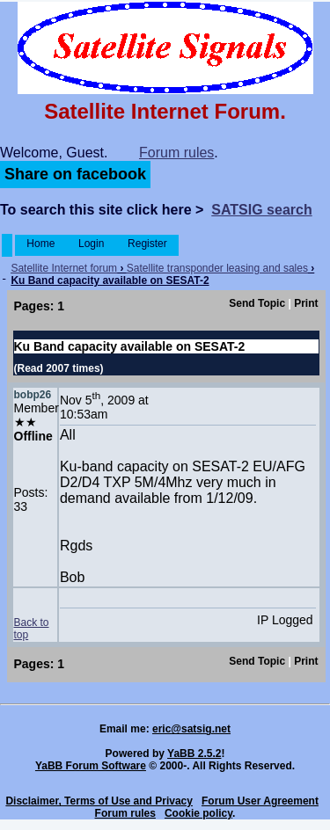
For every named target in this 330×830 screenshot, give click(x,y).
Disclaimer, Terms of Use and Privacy (99, 801)
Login (91, 243)
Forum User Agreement (260, 801)
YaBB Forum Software (90, 766)
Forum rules (176, 152)
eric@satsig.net (191, 729)
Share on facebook (75, 174)
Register (147, 243)
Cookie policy (198, 813)
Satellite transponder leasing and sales (217, 268)
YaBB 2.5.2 (194, 753)
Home (41, 243)
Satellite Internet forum (64, 268)
